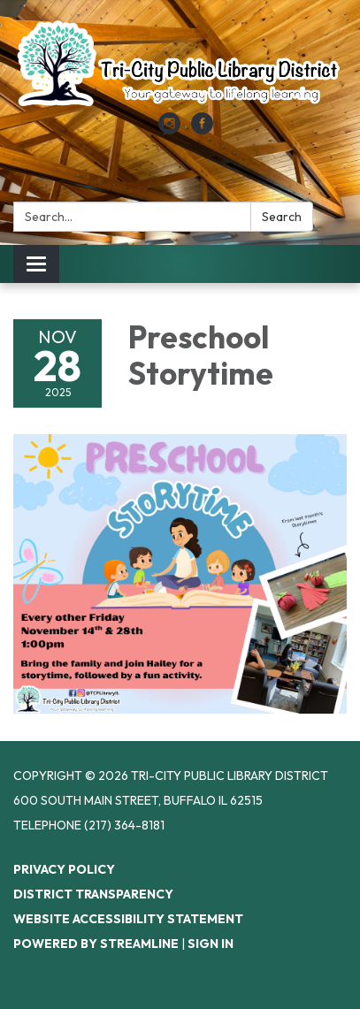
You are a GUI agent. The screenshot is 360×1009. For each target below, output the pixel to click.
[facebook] (202, 129)
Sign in (211, 944)
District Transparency (93, 894)
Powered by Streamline (96, 944)
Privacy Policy (64, 869)
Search (282, 217)
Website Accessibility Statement (128, 919)
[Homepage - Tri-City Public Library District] (180, 65)
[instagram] (169, 129)
